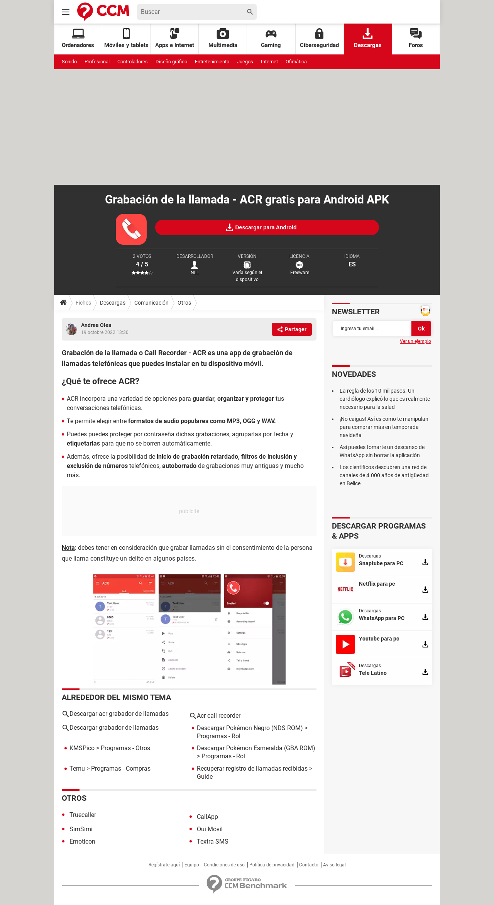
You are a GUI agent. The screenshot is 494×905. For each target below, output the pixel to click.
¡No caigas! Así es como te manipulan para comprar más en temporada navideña (384, 427)
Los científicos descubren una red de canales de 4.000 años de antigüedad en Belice (384, 475)
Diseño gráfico (171, 61)
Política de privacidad (271, 865)
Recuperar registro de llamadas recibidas (252, 768)
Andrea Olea (96, 325)
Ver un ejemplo (415, 341)
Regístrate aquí (164, 865)
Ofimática (296, 61)
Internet (269, 61)
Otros (184, 303)
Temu (77, 768)
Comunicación (151, 303)
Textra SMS (212, 841)
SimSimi (81, 829)
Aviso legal (334, 865)
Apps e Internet (174, 38)
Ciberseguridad (319, 38)
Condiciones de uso (224, 865)
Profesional (97, 61)
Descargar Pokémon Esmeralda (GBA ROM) (256, 748)
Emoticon (82, 841)
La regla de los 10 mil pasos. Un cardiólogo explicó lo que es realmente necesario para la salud (385, 399)
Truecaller (82, 815)
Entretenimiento (212, 61)
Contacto (308, 865)
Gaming (271, 38)
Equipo (191, 865)
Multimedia (222, 38)
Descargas (368, 38)
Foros (416, 38)
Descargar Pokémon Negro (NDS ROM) (250, 728)
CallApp (207, 816)
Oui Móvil (210, 829)
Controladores (132, 61)
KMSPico (82, 748)
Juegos (245, 61)
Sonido (69, 61)
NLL (195, 272)
